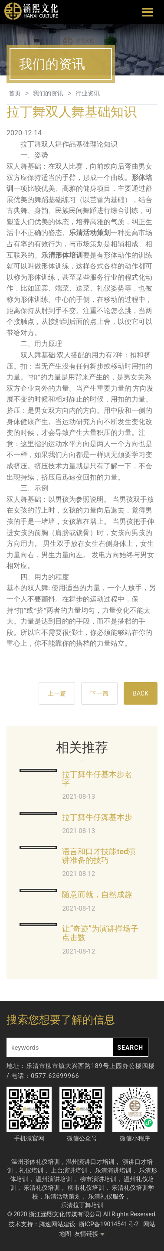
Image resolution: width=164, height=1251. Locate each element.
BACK (140, 693)
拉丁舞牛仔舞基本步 (97, 817)
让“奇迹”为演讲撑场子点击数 (100, 933)
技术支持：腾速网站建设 (42, 1224)
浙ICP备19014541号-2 (109, 1224)
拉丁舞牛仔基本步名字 (97, 778)
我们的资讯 (48, 93)
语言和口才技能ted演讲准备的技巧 (99, 856)
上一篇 (57, 693)
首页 (15, 93)
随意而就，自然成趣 (97, 894)
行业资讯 (87, 93)
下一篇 (99, 693)
